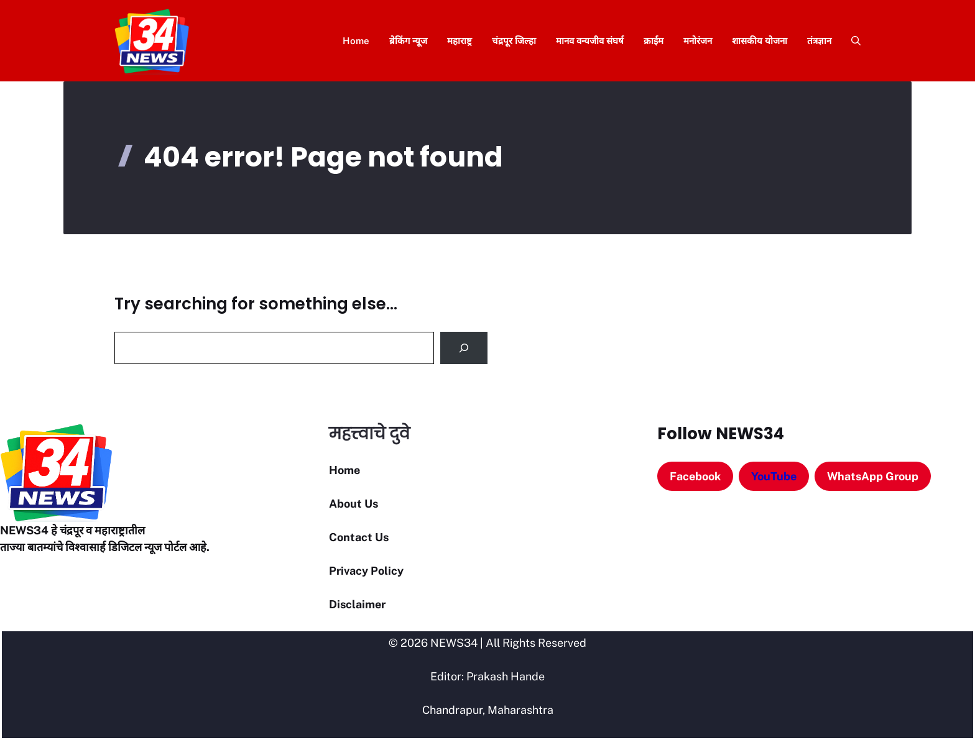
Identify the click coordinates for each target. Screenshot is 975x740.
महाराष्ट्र (459, 40)
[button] (851, 40)
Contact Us (359, 537)
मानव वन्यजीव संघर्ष (590, 40)
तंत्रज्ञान (819, 40)
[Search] (463, 348)
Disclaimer (357, 604)
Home (356, 40)
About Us (353, 503)
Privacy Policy (366, 570)
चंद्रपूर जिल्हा (514, 40)
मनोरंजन (697, 40)
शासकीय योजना (759, 40)
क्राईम (653, 40)
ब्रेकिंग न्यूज (408, 40)
